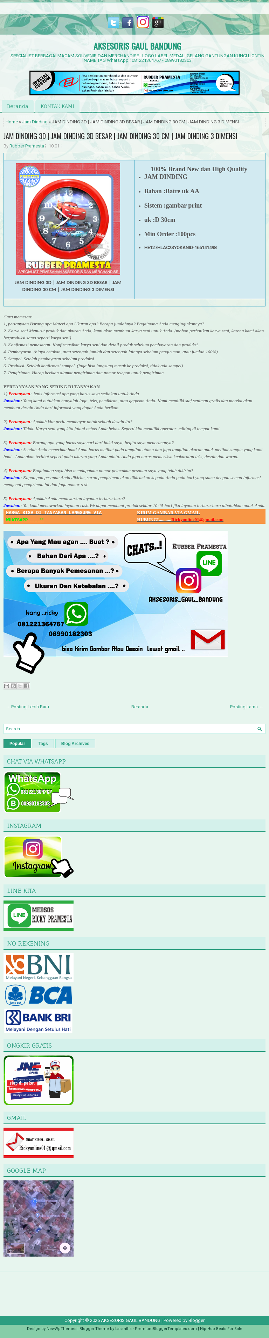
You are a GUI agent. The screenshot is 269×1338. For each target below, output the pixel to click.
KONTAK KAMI (57, 106)
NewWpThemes (61, 1328)
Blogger (196, 1320)
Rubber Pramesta (26, 146)
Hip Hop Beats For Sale (221, 1328)
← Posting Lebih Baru (27, 706)
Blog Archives (75, 743)
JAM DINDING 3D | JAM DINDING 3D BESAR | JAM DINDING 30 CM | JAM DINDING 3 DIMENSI (120, 135)
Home (12, 121)
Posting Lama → (246, 706)
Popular (17, 743)
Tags (43, 743)
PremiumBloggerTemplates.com (166, 1328)
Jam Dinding (35, 121)
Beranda (17, 106)
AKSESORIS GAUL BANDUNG (137, 45)
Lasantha (123, 1328)
